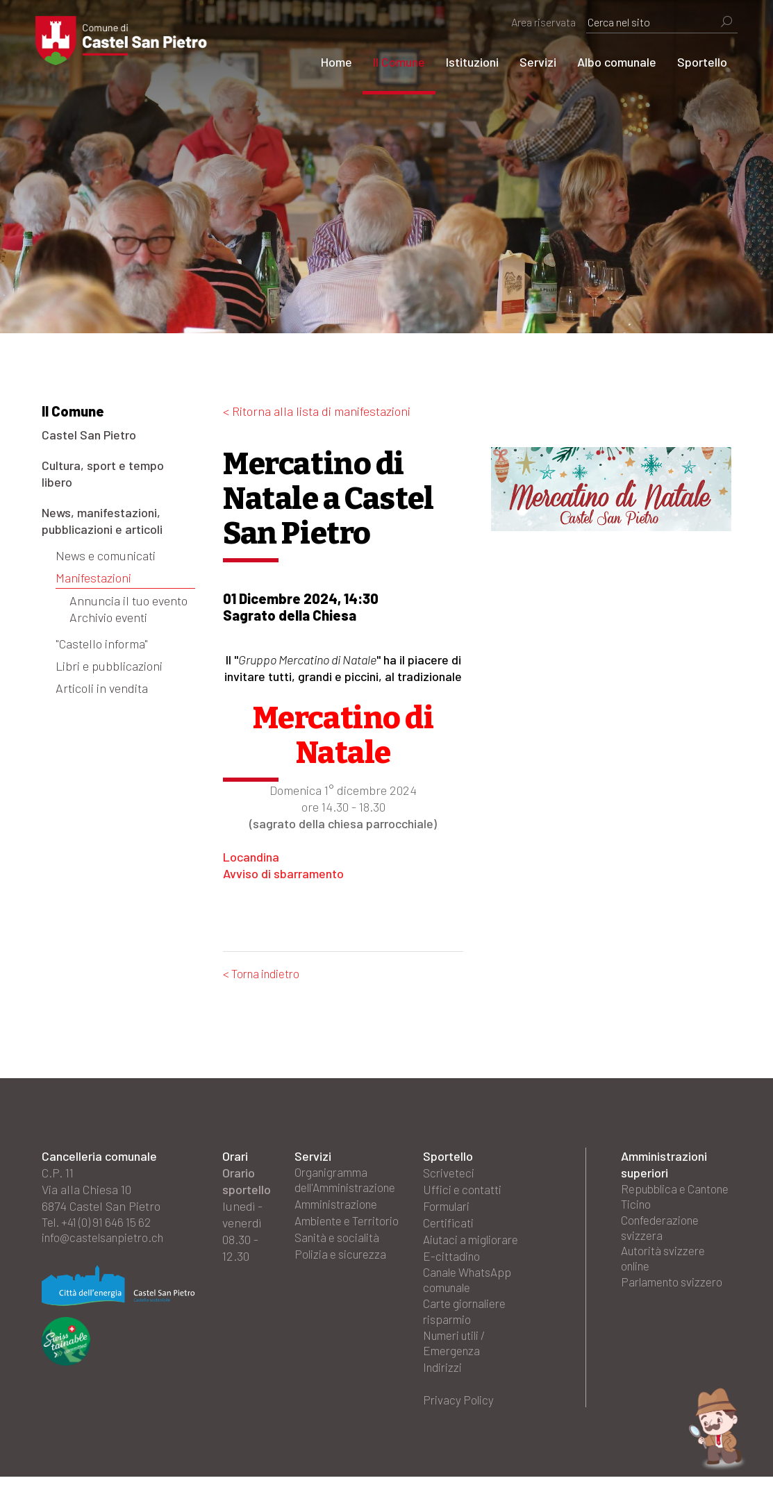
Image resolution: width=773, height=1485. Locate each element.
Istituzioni (466, 61)
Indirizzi (444, 1374)
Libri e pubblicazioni (109, 665)
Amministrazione (338, 1207)
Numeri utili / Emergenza (458, 1349)
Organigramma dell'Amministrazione (349, 1182)
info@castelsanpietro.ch (107, 1240)
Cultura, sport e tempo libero (103, 473)
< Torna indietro (264, 974)
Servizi (531, 61)
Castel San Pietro (89, 434)
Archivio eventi (108, 617)
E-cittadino (452, 1257)
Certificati (448, 1224)
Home (330, 61)
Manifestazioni (93, 577)
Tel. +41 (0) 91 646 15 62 (100, 1224)
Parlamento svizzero (674, 1290)
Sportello (696, 61)
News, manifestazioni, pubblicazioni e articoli (102, 521)
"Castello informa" (102, 643)
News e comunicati (106, 555)
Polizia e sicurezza (343, 1274)
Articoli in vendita (102, 688)
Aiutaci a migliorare (474, 1240)
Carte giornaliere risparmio (467, 1316)
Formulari (448, 1207)
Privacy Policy (460, 1407)
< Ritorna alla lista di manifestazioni (316, 411)
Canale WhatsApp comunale (470, 1282)
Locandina (251, 856)
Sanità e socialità (339, 1257)
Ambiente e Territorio (324, 1232)
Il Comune (393, 61)
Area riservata (537, 21)
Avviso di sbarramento (283, 873)
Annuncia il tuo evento (128, 600)
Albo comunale (610, 61)
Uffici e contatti (463, 1190)
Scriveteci (449, 1174)
